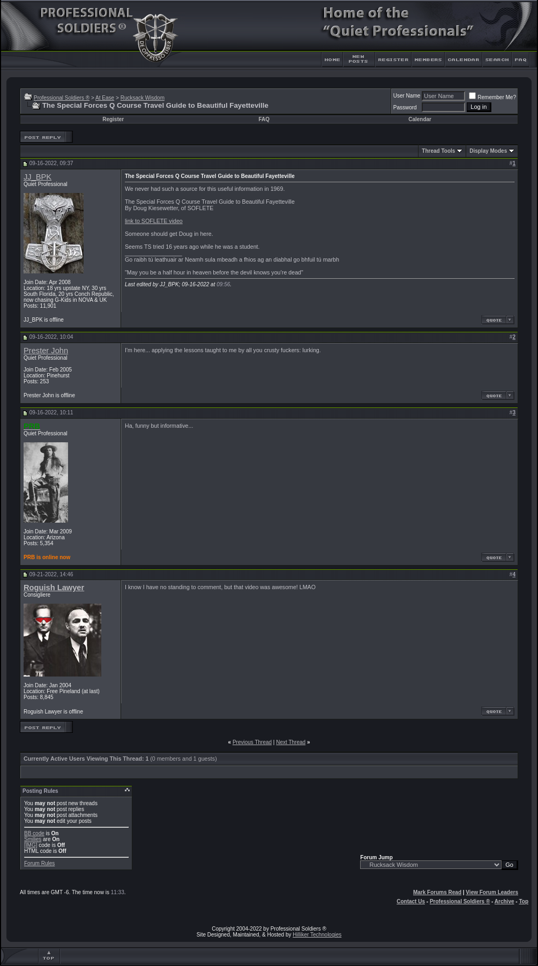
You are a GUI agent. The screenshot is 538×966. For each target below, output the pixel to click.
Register (113, 119)
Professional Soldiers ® (61, 98)
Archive (504, 901)
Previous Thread (252, 742)
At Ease (104, 98)
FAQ (264, 119)
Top (523, 901)
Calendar (419, 119)
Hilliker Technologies (317, 935)
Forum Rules (39, 863)
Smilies (32, 839)
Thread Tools (438, 151)
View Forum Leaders (492, 892)
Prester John (46, 350)
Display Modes (488, 151)
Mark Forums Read (437, 892)
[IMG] (30, 845)
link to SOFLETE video (154, 221)
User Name (407, 96)
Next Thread (290, 742)
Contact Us (411, 901)
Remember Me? (492, 97)
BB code (34, 833)
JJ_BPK (37, 177)
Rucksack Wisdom (143, 98)
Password (405, 107)
